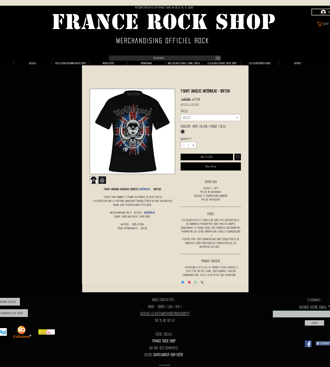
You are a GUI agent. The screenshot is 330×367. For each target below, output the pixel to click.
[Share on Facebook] (183, 282)
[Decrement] (183, 145)
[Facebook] (308, 344)
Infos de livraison (190, 104)
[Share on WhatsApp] (196, 282)
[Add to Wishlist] (237, 157)
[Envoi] (314, 323)
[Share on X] (202, 282)
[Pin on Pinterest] (189, 282)
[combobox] (211, 117)
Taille (184, 111)
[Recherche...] (159, 58)
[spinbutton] (188, 145)
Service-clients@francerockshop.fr (164, 313)
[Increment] (193, 145)
